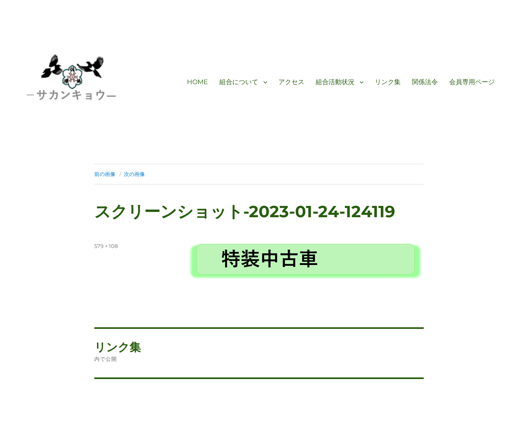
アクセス (291, 82)
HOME (197, 82)
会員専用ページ (472, 82)
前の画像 (104, 174)
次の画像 (134, 174)
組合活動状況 (335, 82)
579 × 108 (106, 246)
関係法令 (425, 82)
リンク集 (388, 82)
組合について (238, 82)
